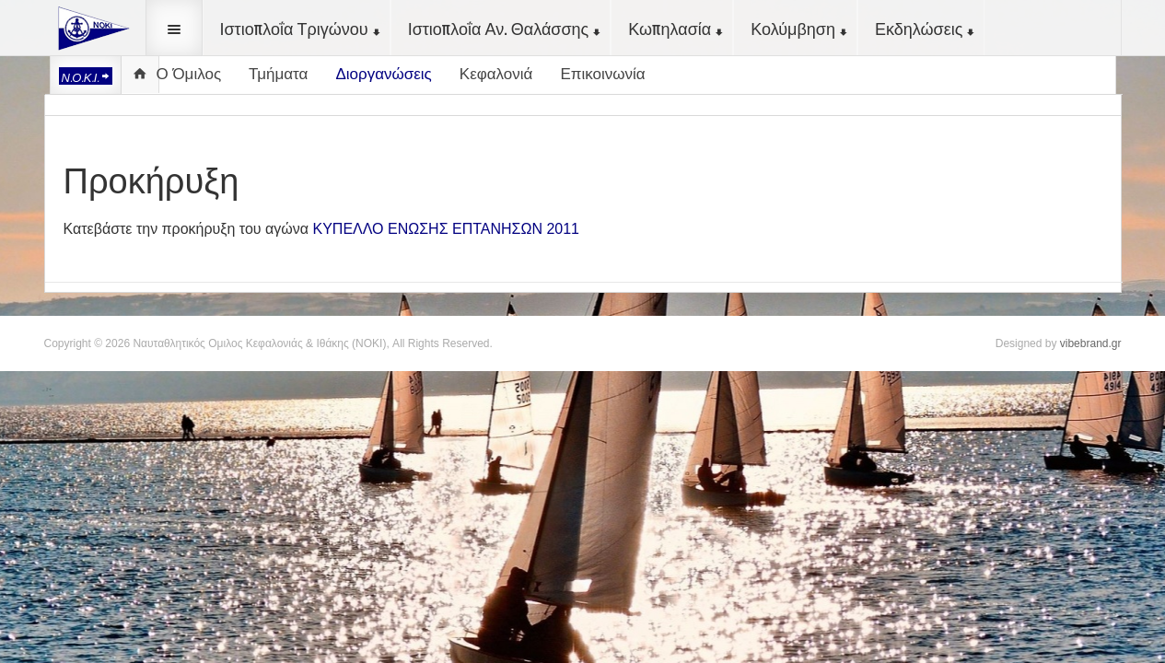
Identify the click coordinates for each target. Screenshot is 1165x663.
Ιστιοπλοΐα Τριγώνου (301, 28)
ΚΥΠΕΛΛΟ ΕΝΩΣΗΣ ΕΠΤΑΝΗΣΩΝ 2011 (446, 229)
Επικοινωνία (602, 74)
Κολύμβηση (800, 28)
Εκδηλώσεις (926, 28)
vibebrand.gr (1091, 343)
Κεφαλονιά (496, 74)
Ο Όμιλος (189, 74)
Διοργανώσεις (383, 74)
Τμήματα (278, 74)
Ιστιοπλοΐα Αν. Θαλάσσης (506, 28)
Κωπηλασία (677, 28)
